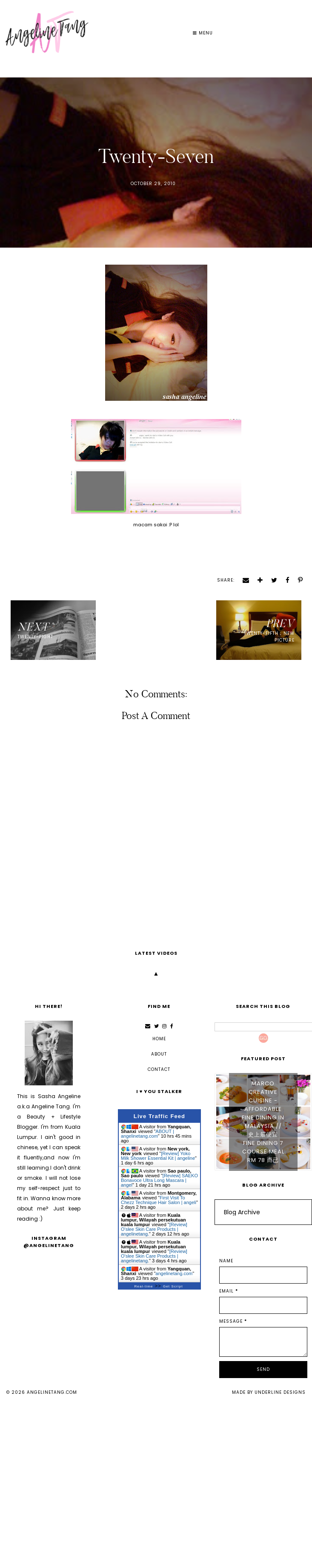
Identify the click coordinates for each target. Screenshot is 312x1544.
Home (159, 1039)
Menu (203, 33)
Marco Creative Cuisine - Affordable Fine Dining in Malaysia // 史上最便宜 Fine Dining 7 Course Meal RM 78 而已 (263, 1121)
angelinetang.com (52, 1392)
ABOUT (159, 1054)
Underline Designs (280, 1392)
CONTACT (159, 1069)
